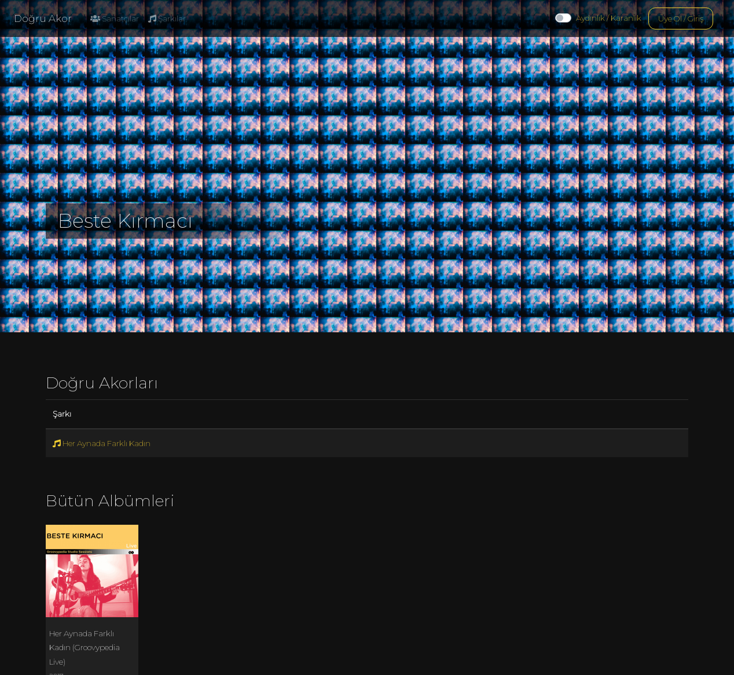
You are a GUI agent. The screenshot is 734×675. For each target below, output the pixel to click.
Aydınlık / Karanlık (608, 18)
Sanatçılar (114, 18)
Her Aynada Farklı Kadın (102, 443)
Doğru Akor (43, 18)
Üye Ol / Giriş (680, 18)
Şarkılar (167, 18)
